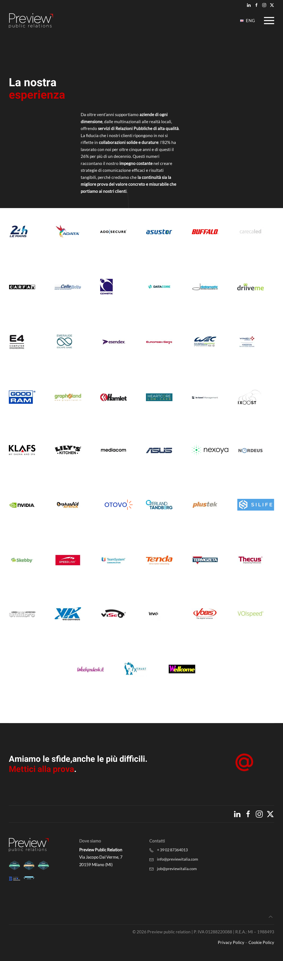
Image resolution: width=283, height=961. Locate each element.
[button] (269, 21)
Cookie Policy (261, 942)
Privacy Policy (231, 942)
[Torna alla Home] (31, 21)
